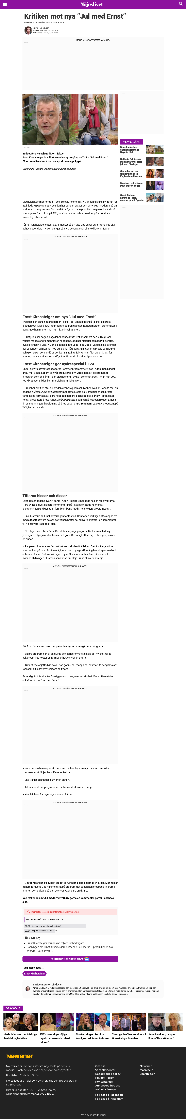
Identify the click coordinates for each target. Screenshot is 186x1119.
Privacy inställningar (93, 1114)
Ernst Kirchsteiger (71, 201)
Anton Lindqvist (41, 28)
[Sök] (181, 4)
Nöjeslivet (28, 22)
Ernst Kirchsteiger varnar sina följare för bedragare (55, 942)
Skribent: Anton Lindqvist (47, 984)
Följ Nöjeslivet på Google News (70, 959)
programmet (95, 356)
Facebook (78, 504)
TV (36, 22)
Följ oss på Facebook (109, 1094)
